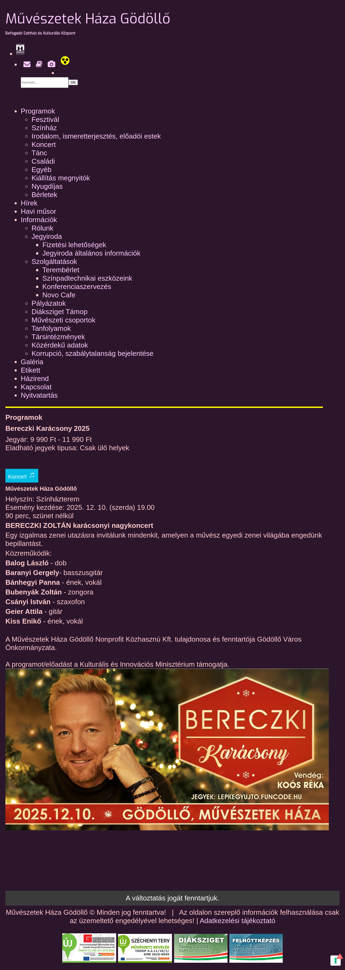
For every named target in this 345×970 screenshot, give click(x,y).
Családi (43, 161)
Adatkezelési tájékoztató (237, 921)
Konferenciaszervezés (76, 287)
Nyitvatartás (39, 395)
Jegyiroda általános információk (91, 253)
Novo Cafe (58, 295)
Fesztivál (45, 119)
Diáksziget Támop (60, 312)
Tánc (39, 153)
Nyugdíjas (47, 186)
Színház (44, 128)
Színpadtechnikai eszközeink (87, 278)
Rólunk (42, 228)
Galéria (32, 362)
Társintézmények (58, 337)
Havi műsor (38, 211)
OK (73, 82)
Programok (38, 111)
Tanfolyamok (51, 328)
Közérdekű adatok (60, 345)
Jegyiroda (47, 236)
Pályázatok (49, 303)
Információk (39, 220)
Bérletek (44, 195)
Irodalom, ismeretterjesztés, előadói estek (96, 136)
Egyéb (41, 170)
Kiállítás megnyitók (61, 178)
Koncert (44, 144)
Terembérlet (60, 270)
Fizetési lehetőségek (74, 245)
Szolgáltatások (54, 261)
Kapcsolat (36, 387)
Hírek (29, 203)
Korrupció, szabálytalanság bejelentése (92, 353)
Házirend (35, 378)
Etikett (30, 370)
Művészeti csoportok (63, 320)
